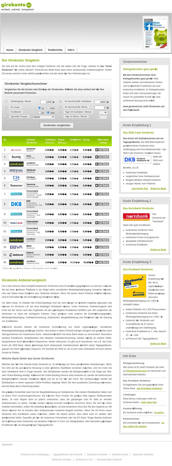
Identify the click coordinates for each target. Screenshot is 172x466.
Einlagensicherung (136, 371)
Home (9, 50)
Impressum (7, 444)
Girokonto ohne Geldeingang (35, 454)
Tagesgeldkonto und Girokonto (68, 454)
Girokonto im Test (84, 459)
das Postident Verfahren (149, 388)
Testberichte (55, 50)
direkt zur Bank (158, 188)
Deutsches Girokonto (97, 454)
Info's (71, 50)
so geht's (159, 412)
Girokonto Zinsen (120, 454)
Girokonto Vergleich (31, 50)
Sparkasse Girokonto (143, 454)
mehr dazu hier (149, 402)
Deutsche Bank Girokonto (109, 459)
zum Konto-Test (139, 188)
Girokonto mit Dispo (61, 459)
